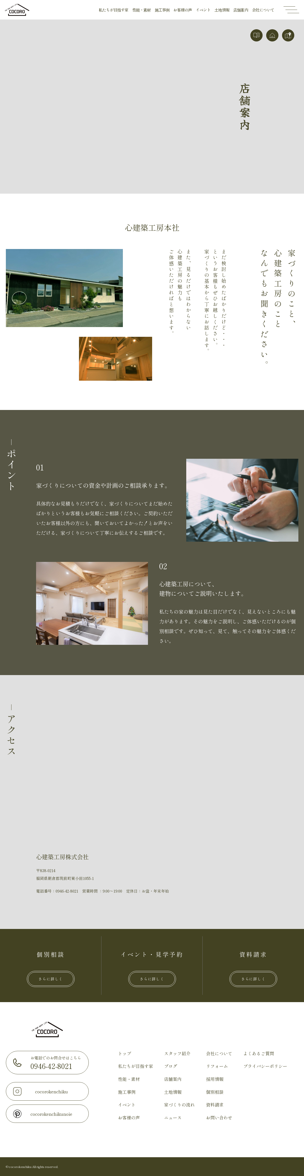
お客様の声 (182, 10)
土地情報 (222, 10)
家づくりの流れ (179, 1104)
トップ (124, 1053)
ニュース (173, 1117)
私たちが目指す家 (113, 10)
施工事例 (162, 10)
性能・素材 (141, 10)
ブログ (170, 1066)
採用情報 (215, 1079)
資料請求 (215, 1104)
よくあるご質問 (258, 1053)
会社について (263, 10)
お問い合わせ (219, 1117)
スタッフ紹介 (177, 1053)
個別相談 (215, 1092)
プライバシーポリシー (265, 1066)
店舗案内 (240, 10)
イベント (203, 10)
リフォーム (217, 1066)
